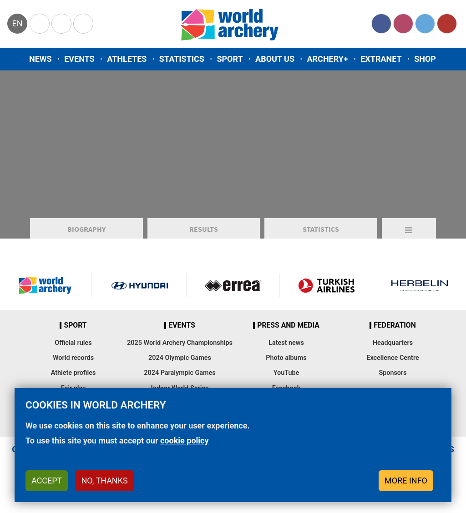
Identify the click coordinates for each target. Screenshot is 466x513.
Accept (46, 480)
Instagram (403, 24)
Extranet (380, 59)
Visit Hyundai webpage (139, 290)
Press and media (288, 330)
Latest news (286, 347)
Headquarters (393, 347)
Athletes (127, 59)
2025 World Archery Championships (180, 347)
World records (73, 362)
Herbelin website (419, 290)
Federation (395, 330)
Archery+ (327, 59)
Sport (230, 59)
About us (274, 59)
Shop (425, 59)
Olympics (40, 24)
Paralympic (61, 24)
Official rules (73, 347)
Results (203, 233)
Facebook (381, 24)
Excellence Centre (392, 362)
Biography (86, 233)
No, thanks (104, 480)
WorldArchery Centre (83, 24)
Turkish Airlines (326, 290)
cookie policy (184, 440)
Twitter (425, 24)
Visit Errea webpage (233, 290)
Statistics (181, 59)
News (40, 59)
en (17, 23)
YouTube (447, 24)
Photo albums (286, 362)
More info (406, 480)
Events (79, 59)
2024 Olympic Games (179, 362)
